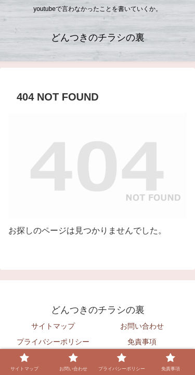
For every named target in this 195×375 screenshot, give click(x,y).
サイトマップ (53, 326)
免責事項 (142, 342)
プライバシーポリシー (53, 342)
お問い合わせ (142, 326)
